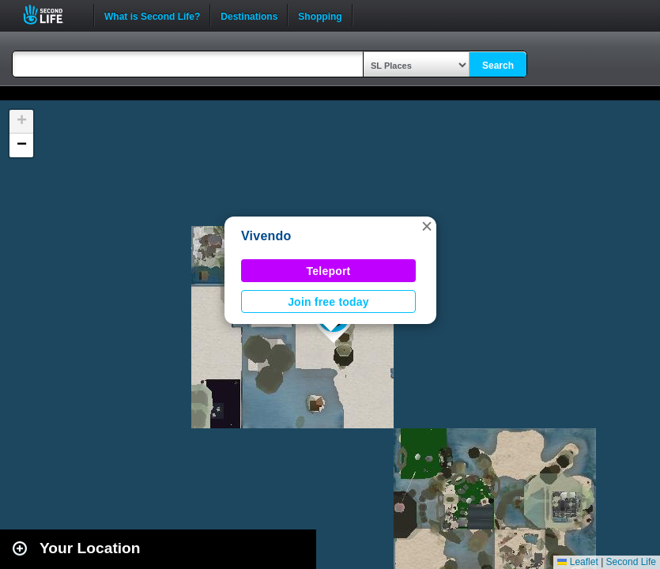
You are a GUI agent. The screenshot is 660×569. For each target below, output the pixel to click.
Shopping (319, 15)
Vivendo (266, 236)
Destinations (249, 15)
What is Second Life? (152, 15)
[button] (426, 226)
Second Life (51, 14)
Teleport (329, 271)
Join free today (328, 302)
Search (498, 65)
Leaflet (577, 561)
